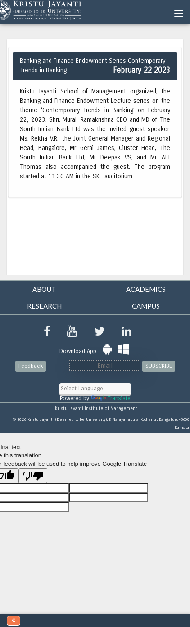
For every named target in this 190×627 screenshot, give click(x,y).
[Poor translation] (32, 475)
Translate (111, 398)
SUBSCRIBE (158, 366)
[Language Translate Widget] (95, 388)
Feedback (30, 366)
